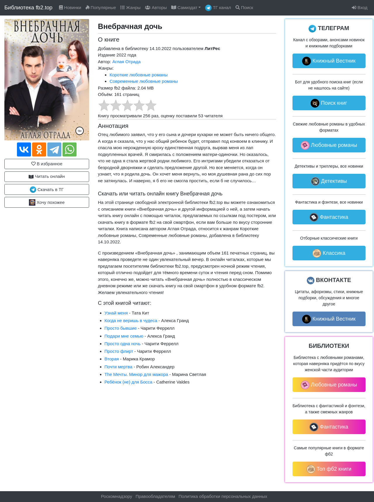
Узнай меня (116, 312)
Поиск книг (329, 103)
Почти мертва (119, 366)
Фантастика (328, 217)
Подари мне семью (124, 335)
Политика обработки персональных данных (223, 496)
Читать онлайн (47, 176)
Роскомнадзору (116, 496)
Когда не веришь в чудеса (131, 320)
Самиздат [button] (184, 7)
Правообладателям (155, 496)
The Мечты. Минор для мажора (136, 374)
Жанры (130, 7)
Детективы (329, 181)
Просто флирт (119, 351)
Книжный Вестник (329, 61)
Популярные (101, 7)
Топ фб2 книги (329, 469)
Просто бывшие (121, 328)
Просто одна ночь (123, 343)
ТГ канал (218, 8)
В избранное (47, 163)
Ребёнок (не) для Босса (129, 381)
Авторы (156, 7)
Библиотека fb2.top (28, 7)
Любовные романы (329, 145)
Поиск (244, 7)
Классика (328, 253)
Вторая (112, 358)
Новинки (70, 7)
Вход (359, 7)
